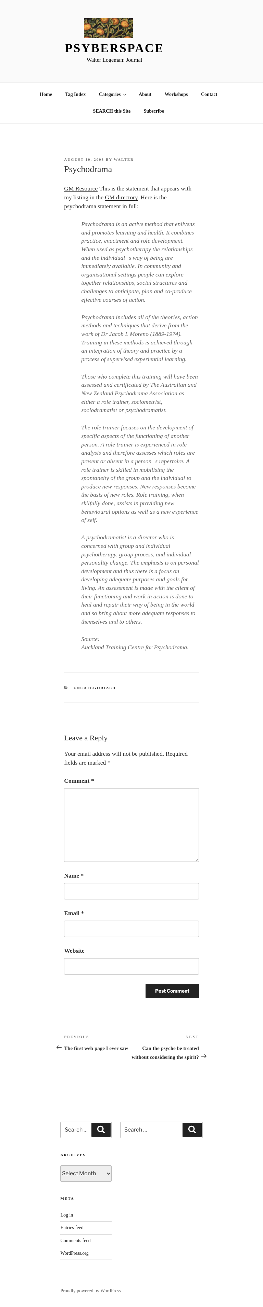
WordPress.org (74, 1253)
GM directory (121, 197)
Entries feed (71, 1227)
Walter (124, 159)
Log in (66, 1215)
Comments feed (75, 1240)
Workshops (176, 94)
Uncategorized (95, 688)
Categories (113, 94)
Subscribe (154, 111)
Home (46, 94)
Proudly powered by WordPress (90, 1290)
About (145, 94)
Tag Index (75, 94)
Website (74, 950)
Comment (79, 780)
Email (74, 913)
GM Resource (81, 188)
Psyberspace (114, 48)
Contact (209, 94)
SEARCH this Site (112, 111)
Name (74, 875)
